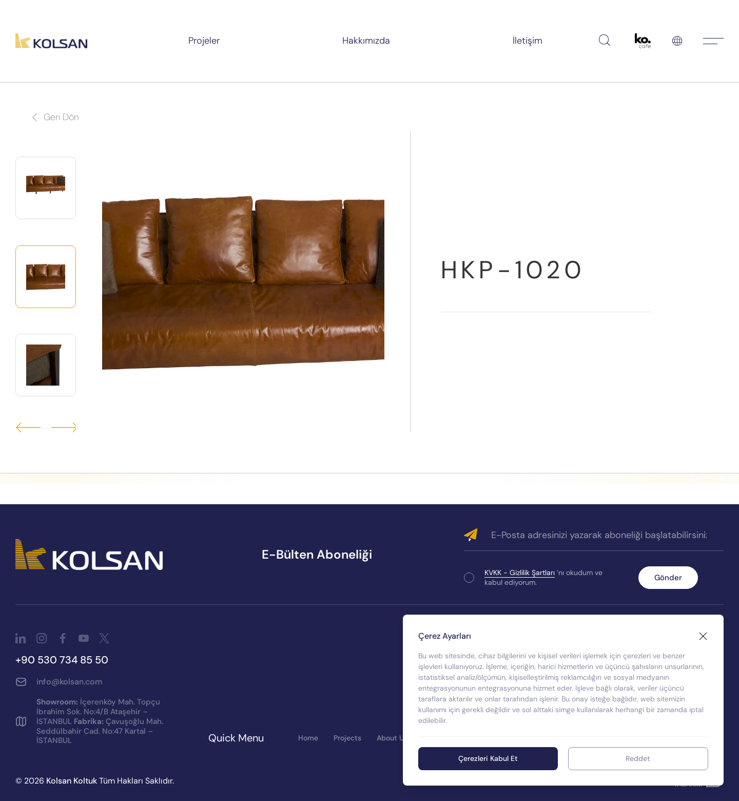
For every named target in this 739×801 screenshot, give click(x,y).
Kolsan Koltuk (71, 780)
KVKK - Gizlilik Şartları (519, 572)
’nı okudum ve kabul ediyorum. (543, 577)
